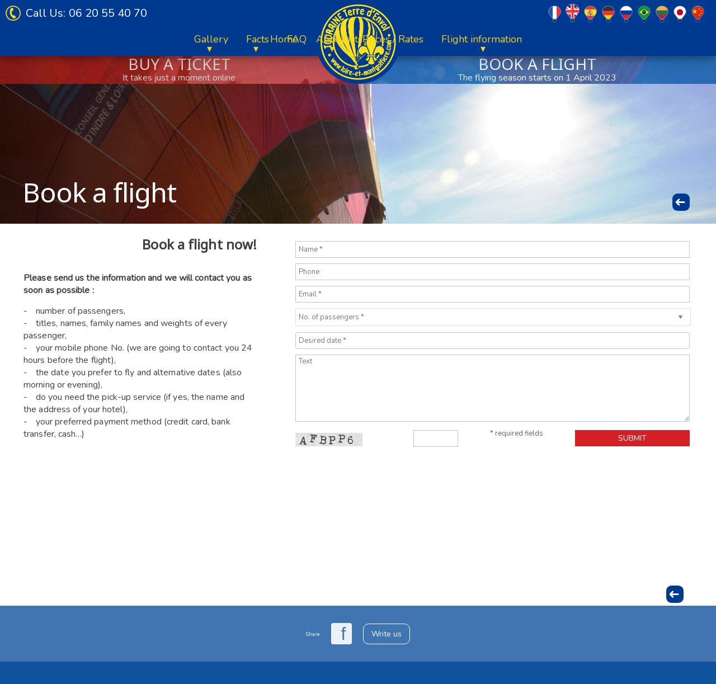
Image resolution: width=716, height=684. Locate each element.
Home (58, 39)
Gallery (437, 39)
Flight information (255, 39)
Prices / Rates (166, 39)
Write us (386, 634)
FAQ (523, 39)
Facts (483, 39)
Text (492, 388)
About (104, 39)
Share (313, 634)
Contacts (569, 39)
